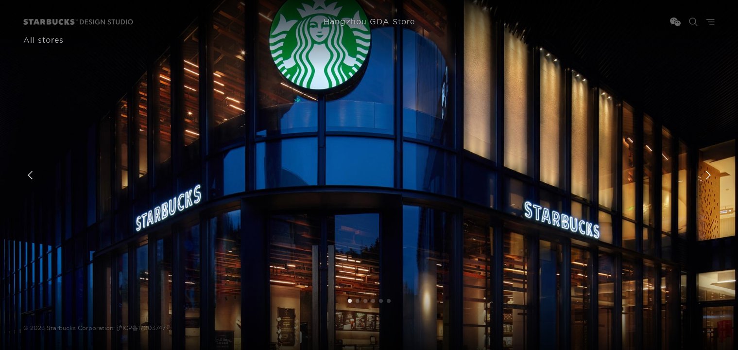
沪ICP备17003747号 (144, 328)
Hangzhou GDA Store (369, 22)
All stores (43, 40)
